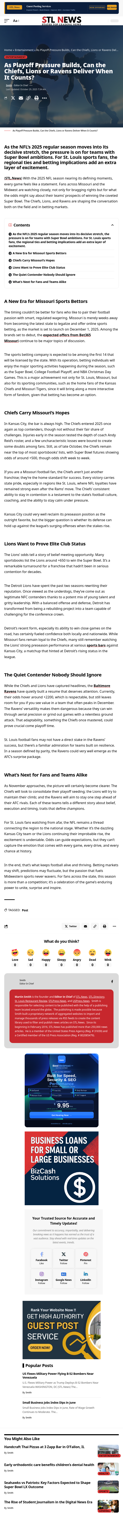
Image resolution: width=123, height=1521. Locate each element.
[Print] (36, 98)
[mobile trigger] (7, 21)
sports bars (96, 645)
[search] (104, 21)
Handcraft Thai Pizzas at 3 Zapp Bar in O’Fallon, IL (44, 1447)
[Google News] (64, 1278)
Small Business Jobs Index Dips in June (49, 1402)
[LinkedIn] (85, 1278)
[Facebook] (112, 981)
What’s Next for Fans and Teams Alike (39, 282)
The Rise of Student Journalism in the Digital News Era (48, 1502)
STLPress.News (57, 1001)
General (104, 1510)
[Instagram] (41, 1278)
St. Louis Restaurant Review (31, 1001)
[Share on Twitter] (13, 98)
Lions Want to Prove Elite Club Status (39, 267)
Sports (103, 1491)
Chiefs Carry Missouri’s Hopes (34, 260)
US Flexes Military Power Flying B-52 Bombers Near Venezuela (58, 1375)
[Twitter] (64, 1258)
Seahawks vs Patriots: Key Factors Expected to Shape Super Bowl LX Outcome (47, 1484)
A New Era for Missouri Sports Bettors (39, 253)
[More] (44, 98)
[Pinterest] (85, 1258)
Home (8, 50)
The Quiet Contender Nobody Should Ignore (44, 275)
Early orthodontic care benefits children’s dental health (49, 1464)
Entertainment (24, 50)
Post (25, 910)
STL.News (13, 178)
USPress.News (81, 1001)
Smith (9, 85)
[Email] (20, 98)
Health (103, 1473)
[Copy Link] (28, 98)
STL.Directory (96, 997)
